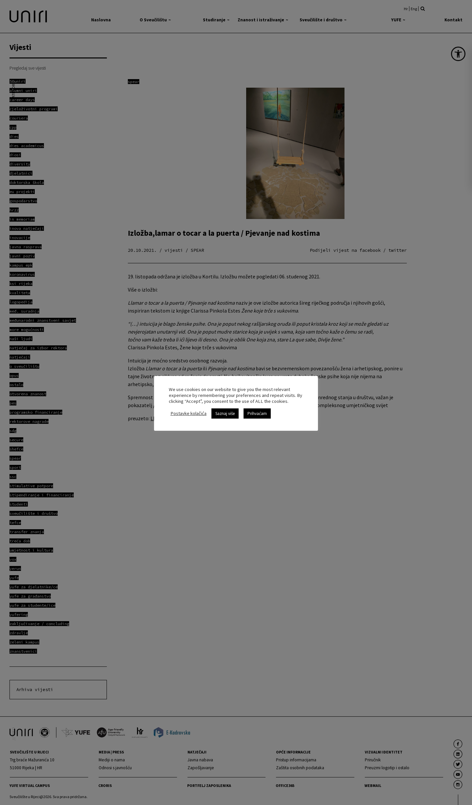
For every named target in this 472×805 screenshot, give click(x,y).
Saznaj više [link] (225, 413)
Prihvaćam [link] (257, 413)
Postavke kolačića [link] (188, 413)
